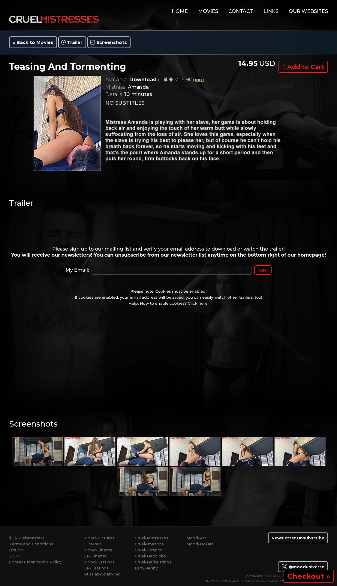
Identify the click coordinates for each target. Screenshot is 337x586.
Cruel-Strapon (149, 549)
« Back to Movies (33, 42)
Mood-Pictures (99, 537)
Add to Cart (305, 66)
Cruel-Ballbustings (153, 562)
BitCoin (16, 549)
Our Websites (308, 11)
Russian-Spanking (102, 574)
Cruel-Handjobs (150, 556)
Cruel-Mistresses (151, 537)
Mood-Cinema (98, 549)
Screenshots (111, 42)
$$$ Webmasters (26, 537)
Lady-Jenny (146, 568)
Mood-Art (196, 537)
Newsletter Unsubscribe (298, 537)
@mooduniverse (302, 566)
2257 (14, 556)
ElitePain (93, 543)
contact (240, 11)
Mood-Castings (99, 562)
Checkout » (308, 576)
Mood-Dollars (200, 543)
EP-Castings (96, 568)
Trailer (75, 42)
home (180, 11)
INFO (199, 80)
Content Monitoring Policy (35, 562)
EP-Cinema (95, 556)
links (270, 11)
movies (208, 11)
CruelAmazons (149, 543)
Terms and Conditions (31, 543)
